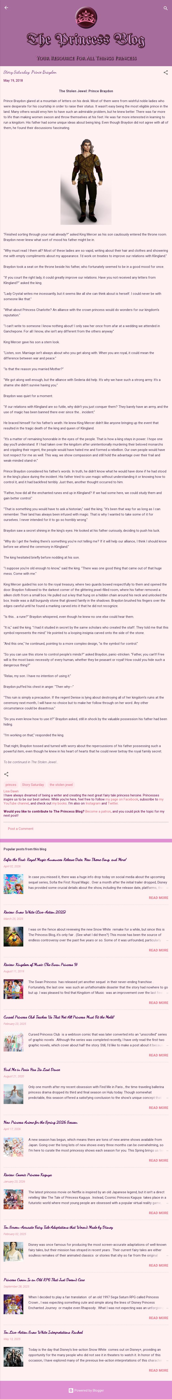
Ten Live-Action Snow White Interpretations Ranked (43, 1332)
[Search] (165, 9)
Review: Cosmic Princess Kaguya (28, 1174)
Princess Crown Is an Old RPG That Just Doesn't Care (44, 1279)
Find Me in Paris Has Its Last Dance (32, 1069)
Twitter (113, 803)
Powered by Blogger (86, 1390)
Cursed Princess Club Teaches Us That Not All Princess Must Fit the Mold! (59, 1016)
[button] (165, 73)
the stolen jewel (61, 785)
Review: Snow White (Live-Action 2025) (35, 911)
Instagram (93, 803)
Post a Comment (20, 829)
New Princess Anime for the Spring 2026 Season (40, 1122)
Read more (158, 898)
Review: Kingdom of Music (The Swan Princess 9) (40, 964)
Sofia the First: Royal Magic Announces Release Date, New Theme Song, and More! (65, 859)
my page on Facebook (121, 799)
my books (59, 803)
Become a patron (98, 811)
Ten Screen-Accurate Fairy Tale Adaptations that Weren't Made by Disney (58, 1227)
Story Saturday (33, 785)
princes (11, 785)
